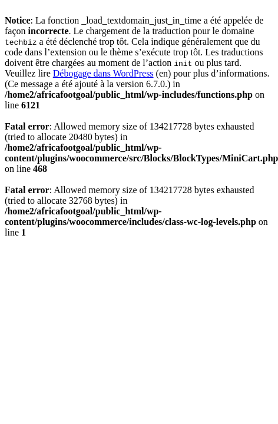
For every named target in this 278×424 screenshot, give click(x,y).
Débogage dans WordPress (103, 73)
